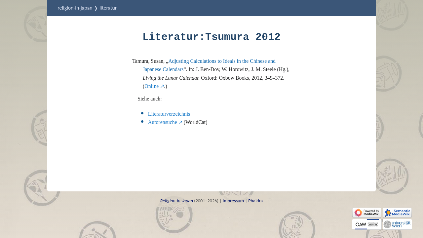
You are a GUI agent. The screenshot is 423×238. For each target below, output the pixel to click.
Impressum (233, 201)
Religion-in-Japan (75, 8)
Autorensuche (162, 122)
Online (151, 86)
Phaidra (255, 201)
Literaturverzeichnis (169, 114)
